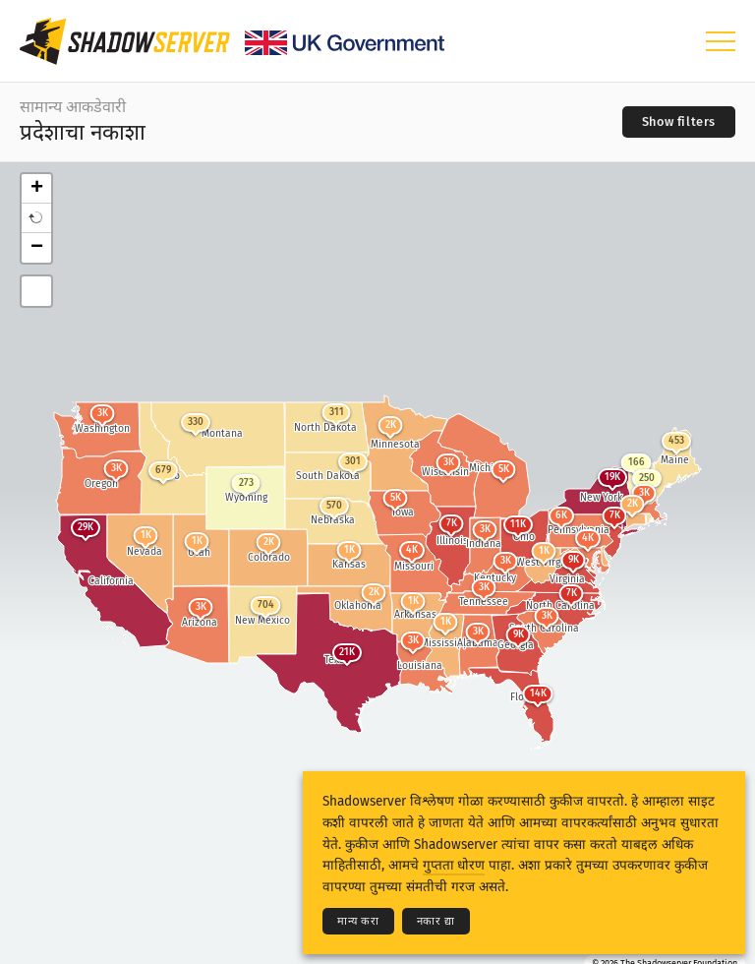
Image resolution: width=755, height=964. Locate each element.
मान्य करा (358, 921)
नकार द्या (436, 921)
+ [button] (36, 189)
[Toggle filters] (678, 122)
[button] (36, 218)
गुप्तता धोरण (454, 865)
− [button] (36, 248)
